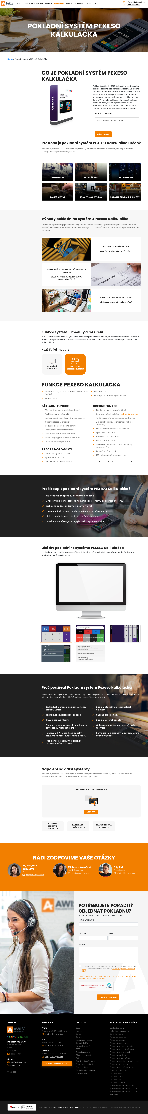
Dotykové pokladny (117, 1028)
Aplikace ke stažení (82, 1046)
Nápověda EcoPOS (117, 1079)
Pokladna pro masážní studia (120, 1058)
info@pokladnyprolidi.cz (136, 2)
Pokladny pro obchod (118, 1037)
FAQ (77, 1058)
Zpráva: (82, 945)
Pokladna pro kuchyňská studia (121, 1046)
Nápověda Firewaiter (117, 1082)
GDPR (84, 969)
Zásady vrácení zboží (83, 1055)
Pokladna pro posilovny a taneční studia (124, 1061)
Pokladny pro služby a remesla (38, 3)
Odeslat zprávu (108, 997)
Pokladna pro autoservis (119, 1043)
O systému (59, 3)
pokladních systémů (112, 500)
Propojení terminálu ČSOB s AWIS (122, 1085)
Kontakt (97, 3)
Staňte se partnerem (57, 1063)
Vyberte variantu (105, 113)
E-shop (69, 3)
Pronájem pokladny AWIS (119, 1070)
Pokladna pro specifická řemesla (122, 1067)
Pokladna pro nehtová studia (120, 1052)
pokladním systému (129, 414)
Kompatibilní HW (82, 1043)
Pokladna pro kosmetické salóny (122, 1049)
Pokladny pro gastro (117, 1040)
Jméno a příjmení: (86, 920)
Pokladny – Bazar (82, 1067)
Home (10, 59)
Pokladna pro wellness (118, 1055)
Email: (111, 933)
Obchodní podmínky (83, 1052)
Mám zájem (103, 134)
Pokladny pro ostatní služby (120, 1064)
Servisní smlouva (82, 1073)
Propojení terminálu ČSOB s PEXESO (123, 1088)
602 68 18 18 (15, 1065)
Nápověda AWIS (116, 1073)
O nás (88, 3)
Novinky (79, 1031)
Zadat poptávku (133, 4)
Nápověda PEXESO (117, 1076)
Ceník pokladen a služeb (84, 1064)
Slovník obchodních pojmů (85, 1061)
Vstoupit (91, 812)
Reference (79, 3)
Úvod (19, 3)
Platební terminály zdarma (85, 1070)
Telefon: (82, 933)
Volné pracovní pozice (84, 1040)
